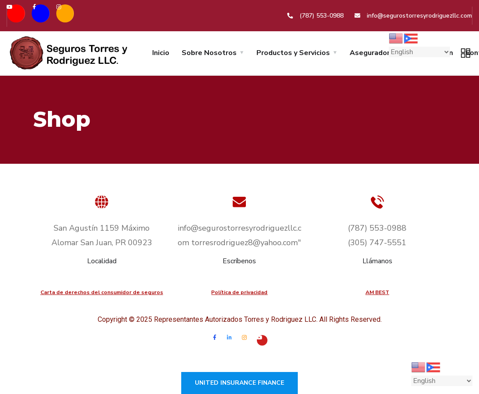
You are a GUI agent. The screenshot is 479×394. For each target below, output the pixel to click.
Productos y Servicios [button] (293, 53)
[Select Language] (419, 52)
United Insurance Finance (239, 383)
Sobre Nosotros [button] (209, 53)
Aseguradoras (374, 53)
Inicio (160, 53)
